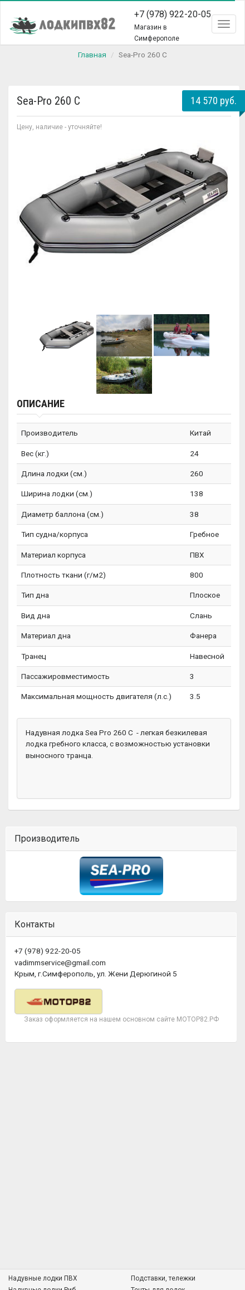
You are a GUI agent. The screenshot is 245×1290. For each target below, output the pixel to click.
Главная (92, 54)
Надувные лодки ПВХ (42, 1278)
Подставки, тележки (163, 1278)
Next (217, 222)
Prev (31, 222)
